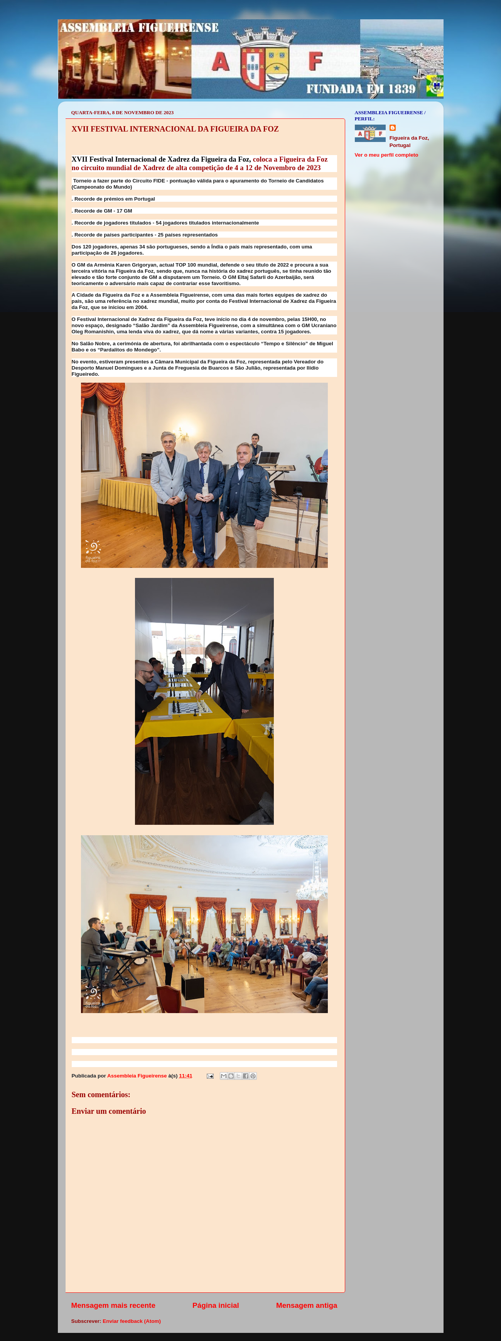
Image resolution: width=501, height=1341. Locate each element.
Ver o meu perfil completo (386, 155)
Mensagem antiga (306, 1305)
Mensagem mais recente (113, 1305)
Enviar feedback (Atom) (132, 1321)
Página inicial (215, 1305)
